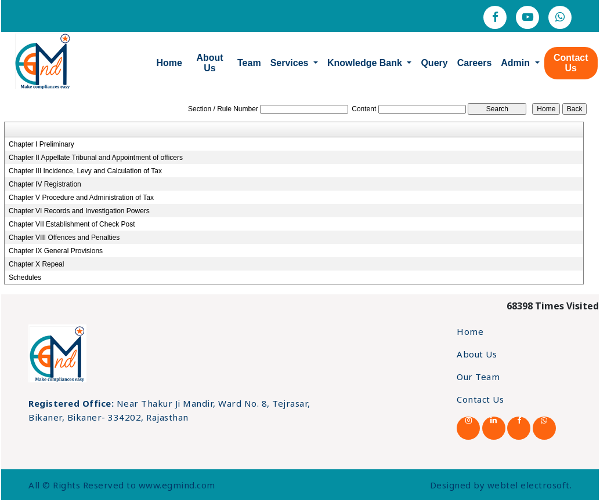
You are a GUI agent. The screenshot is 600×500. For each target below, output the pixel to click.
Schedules (25, 277)
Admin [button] (516, 63)
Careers (474, 63)
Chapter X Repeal (36, 264)
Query (434, 63)
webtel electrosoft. (529, 485)
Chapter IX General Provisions (56, 251)
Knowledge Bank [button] (365, 63)
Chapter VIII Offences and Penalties (64, 237)
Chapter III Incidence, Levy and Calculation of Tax (85, 171)
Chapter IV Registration (45, 184)
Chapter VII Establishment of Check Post (72, 224)
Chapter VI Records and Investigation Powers (79, 211)
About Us (209, 63)
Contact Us (571, 63)
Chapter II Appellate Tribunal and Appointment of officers (96, 158)
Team (249, 63)
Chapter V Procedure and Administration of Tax (81, 198)
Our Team (478, 376)
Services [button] (290, 63)
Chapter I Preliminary (41, 144)
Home (169, 63)
